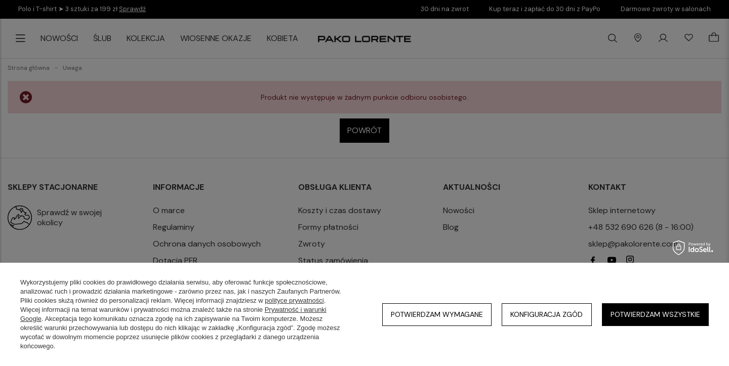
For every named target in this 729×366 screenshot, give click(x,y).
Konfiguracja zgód (546, 314)
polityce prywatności (294, 300)
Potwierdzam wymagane (437, 314)
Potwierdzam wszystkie (655, 314)
